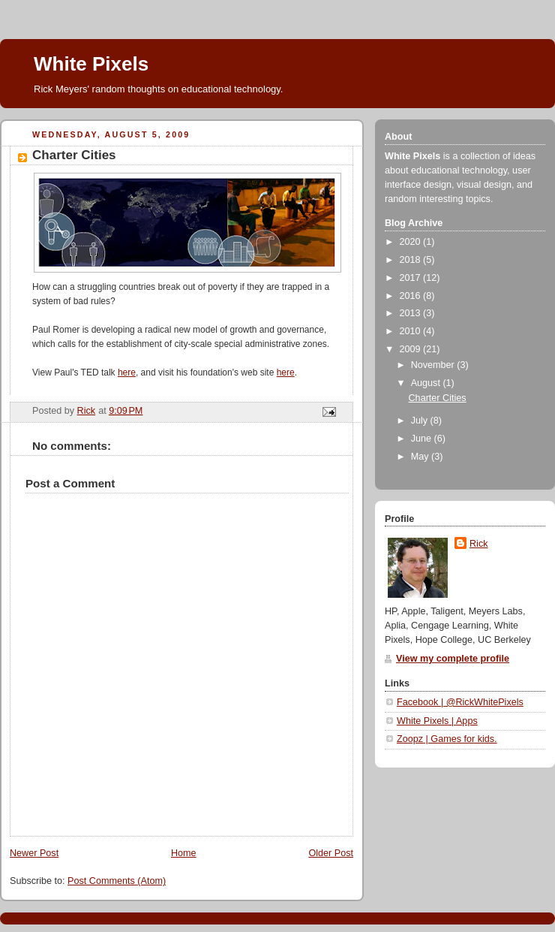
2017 (412, 278)
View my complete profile (452, 658)
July (420, 420)
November (434, 365)
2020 (412, 242)
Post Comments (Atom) (117, 881)
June (422, 438)
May (421, 456)
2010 (412, 331)
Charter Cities (437, 398)
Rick (479, 543)
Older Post (330, 853)
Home (183, 853)
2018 (412, 260)
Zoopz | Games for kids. (447, 739)
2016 (412, 296)
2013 (412, 313)
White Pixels (91, 64)
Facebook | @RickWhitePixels (460, 702)
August (427, 383)
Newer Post (34, 853)
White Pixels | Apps (437, 721)
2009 (412, 349)
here (127, 372)
